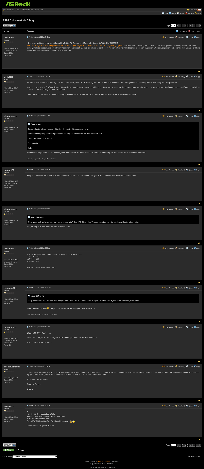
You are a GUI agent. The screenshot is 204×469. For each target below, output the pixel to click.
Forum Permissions (195, 456)
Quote (191, 37)
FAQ (166, 13)
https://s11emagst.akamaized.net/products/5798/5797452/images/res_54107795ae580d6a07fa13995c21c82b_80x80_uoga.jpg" (75, 46)
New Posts (193, 10)
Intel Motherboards (36, 10)
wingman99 (10, 116)
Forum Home (9, 10)
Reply (198, 37)
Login (199, 13)
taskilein (9, 406)
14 (197, 26)
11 (194, 26)
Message (30, 31)
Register (191, 13)
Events (181, 13)
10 (190, 26)
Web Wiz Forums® (104, 462)
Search (173, 13)
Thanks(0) (180, 37)
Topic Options (194, 31)
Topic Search (181, 31)
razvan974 (10, 37)
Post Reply (9, 26)
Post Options (168, 37)
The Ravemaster (13, 366)
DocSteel (9, 77)
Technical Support (22, 10)
